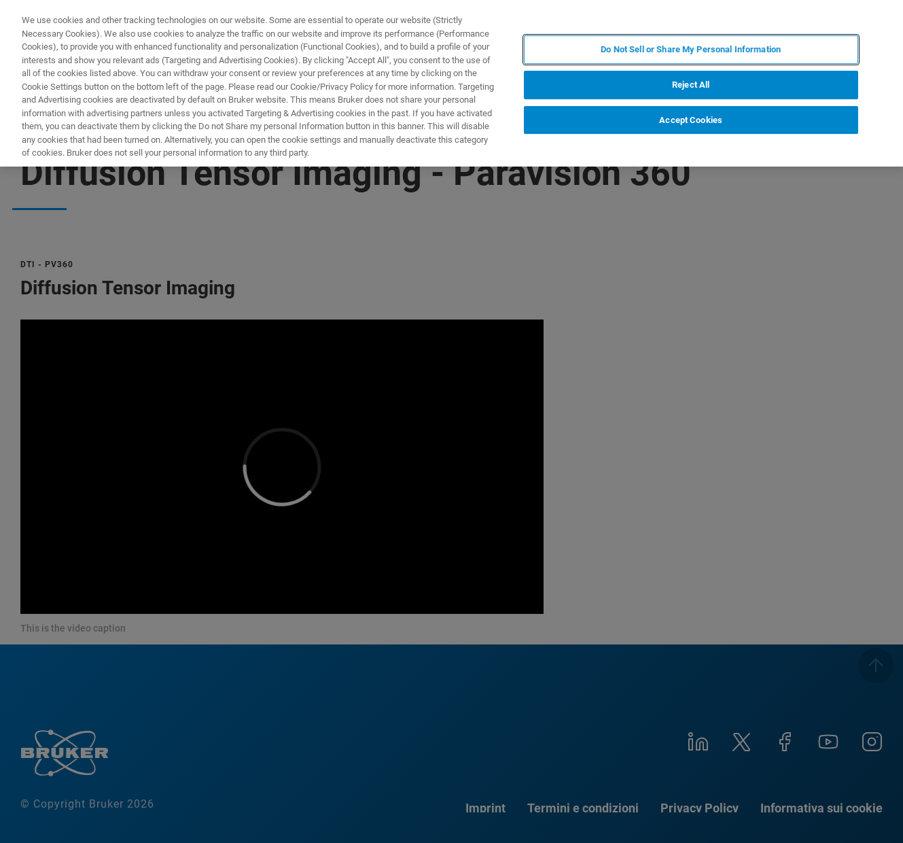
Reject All (690, 85)
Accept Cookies (690, 120)
